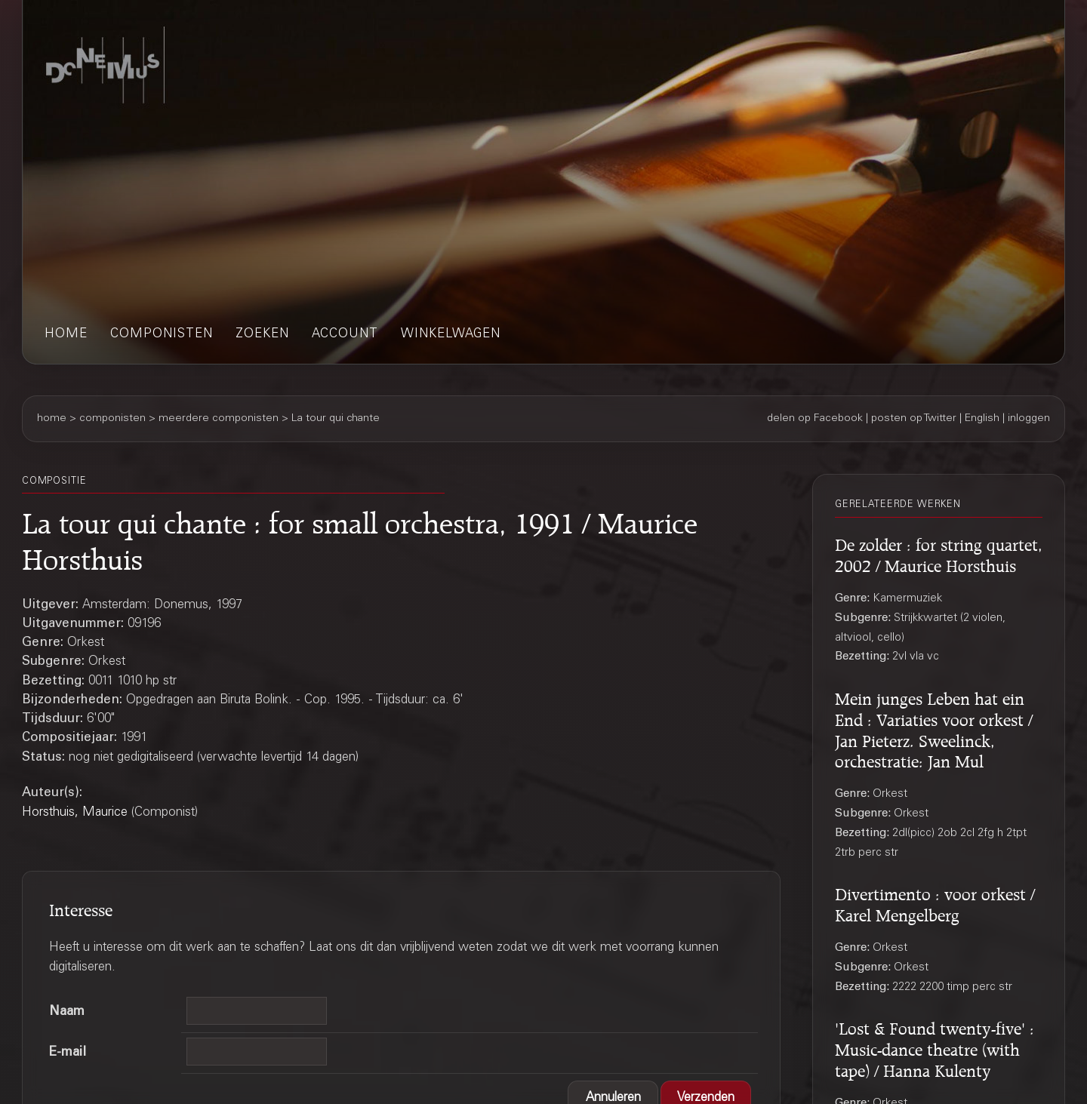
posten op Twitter (913, 419)
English (982, 419)
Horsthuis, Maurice (75, 813)
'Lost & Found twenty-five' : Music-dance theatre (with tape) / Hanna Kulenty (934, 1047)
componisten (161, 334)
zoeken (262, 334)
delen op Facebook (815, 419)
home (66, 334)
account (345, 334)
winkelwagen (450, 334)
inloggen (1029, 419)
